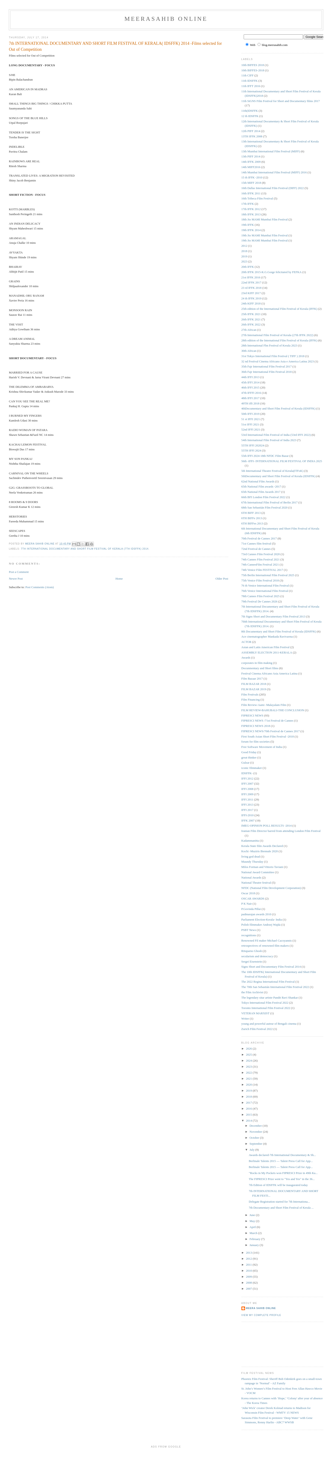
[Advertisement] (262, 1343)
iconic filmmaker (251, 768)
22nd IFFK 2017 (251, 282)
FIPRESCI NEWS (252, 715)
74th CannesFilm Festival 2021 (260, 564)
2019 (244, 256)
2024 (249, 1060)
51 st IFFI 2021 (250, 419)
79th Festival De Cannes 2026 (259, 601)
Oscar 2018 (248, 893)
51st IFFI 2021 (250, 424)
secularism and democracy (257, 956)
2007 (249, 1288)
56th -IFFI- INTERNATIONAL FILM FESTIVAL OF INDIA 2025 (281, 461)
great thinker (249, 757)
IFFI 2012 (247, 778)
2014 (249, 1120)
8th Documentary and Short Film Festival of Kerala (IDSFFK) (278, 631)
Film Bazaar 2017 (252, 678)
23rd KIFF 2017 (251, 293)
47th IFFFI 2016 (251, 392)
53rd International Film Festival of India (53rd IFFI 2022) (276, 434)
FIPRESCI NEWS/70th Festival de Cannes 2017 (270, 731)
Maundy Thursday (252, 861)
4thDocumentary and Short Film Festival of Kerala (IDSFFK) (278, 408)
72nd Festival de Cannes (256, 549)
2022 (249, 1072)
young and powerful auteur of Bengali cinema (268, 1023)
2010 (249, 1270)
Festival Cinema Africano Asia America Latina (269, 673)
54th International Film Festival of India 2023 (268, 440)
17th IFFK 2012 (251, 209)
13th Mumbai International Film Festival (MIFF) (270, 151)
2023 (244, 261)
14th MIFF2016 (251, 167)
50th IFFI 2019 (250, 413)
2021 (249, 1078)
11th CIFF (247, 75)
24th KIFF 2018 (251, 303)
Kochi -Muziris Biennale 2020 (259, 851)
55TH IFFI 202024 (252, 445)
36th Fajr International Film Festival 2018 (266, 371)
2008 (249, 1282)
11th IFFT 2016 (250, 86)
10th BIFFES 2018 (252, 65)
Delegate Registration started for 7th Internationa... (279, 1201)
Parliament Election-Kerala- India (261, 919)
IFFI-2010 (247, 815)
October (254, 1137)
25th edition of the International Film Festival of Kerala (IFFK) (279, 308)
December (256, 1125)
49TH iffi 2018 (250, 403)
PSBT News (248, 930)
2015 (249, 1114)
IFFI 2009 (247, 794)
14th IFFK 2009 (251, 161)
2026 (249, 1048)
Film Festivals (249, 694)
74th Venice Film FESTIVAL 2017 (262, 570)
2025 (249, 1054)
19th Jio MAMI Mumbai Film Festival (264, 235)
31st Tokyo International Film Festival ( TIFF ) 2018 (273, 356)
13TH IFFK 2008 (251, 136)
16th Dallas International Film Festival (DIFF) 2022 (272, 188)
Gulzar (245, 762)
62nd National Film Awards (258, 481)
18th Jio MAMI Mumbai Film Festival (264, 219)
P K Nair (246, 903)
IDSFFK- (247, 773)
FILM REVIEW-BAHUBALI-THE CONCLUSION (272, 710)
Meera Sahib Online (261, 1308)
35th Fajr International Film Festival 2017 (266, 366)
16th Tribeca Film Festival (257, 198)
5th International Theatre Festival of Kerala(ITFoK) (272, 471)
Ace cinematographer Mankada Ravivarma (267, 636)
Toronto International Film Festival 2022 (265, 1008)
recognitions (248, 935)
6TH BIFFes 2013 (252, 523)
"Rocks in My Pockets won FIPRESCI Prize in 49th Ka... (283, 1173)
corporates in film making (257, 663)
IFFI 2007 (247, 783)
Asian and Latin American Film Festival (265, 647)
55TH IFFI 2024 (251, 450)
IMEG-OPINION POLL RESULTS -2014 (266, 825)
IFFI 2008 (247, 789)
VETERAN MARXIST (255, 1013)
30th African (248, 350)
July (252, 1149)
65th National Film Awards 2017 (261, 492)
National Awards (251, 877)
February (255, 1239)
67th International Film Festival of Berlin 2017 (269, 502)
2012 (244, 245)
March (253, 1233)
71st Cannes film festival (256, 543)
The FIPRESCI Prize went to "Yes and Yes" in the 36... (282, 1179)
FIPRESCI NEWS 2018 (255, 726)
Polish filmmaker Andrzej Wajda (261, 924)
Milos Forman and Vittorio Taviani (262, 867)
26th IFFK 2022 (251, 324)
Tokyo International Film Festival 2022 (264, 1002)
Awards (245, 657)
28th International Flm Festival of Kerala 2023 (269, 345)
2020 (249, 1084)
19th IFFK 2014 (251, 230)
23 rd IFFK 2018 (251, 287)
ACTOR (246, 642)
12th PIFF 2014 (250, 131)
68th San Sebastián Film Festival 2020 (264, 507)
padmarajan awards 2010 (256, 914)
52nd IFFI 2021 (250, 429)
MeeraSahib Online (166, 18)
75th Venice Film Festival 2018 (260, 580)
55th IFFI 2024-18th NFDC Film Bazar (265, 456)
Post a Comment (19, 572)
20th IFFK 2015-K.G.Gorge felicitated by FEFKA (271, 272)
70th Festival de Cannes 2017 (259, 538)
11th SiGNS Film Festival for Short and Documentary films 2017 (280, 101)
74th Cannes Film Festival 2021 (260, 559)
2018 (244, 251)
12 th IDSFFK (249, 116)
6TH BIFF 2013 (251, 513)
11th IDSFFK (249, 80)
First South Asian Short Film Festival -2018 (267, 736)
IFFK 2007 (248, 820)
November (256, 1131)
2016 (249, 1108)
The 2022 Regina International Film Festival (268, 981)
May (252, 1221)
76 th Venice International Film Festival (265, 585)
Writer (245, 1018)
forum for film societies (255, 741)
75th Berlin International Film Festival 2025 (267, 575)
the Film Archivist (252, 992)
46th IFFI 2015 (250, 387)
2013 (249, 1252)
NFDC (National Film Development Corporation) (271, 888)
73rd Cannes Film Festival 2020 (260, 554)
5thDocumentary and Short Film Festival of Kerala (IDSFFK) (278, 476)
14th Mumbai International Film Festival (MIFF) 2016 (274, 172)
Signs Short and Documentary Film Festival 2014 (271, 966)
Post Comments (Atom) (39, 587)
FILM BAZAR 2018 (253, 684)
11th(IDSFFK (249, 110)
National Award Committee (257, 872)
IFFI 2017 (247, 810)
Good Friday (249, 752)
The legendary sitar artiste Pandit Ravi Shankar (269, 997)
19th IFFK (247, 224)
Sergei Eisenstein (251, 961)
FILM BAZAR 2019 (253, 689)
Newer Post (16, 578)
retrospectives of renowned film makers (265, 945)
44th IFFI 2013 (250, 377)
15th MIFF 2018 (251, 182)
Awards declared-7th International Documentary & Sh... (282, 1155)
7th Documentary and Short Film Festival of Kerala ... (281, 1207)
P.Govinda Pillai (251, 909)
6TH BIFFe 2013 (251, 518)
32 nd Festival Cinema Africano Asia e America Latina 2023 (277, 361)
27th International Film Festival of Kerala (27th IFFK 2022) (277, 335)
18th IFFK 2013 (251, 214)
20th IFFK (247, 266)
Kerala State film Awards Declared (262, 846)
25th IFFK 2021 (251, 314)
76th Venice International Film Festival (264, 591)
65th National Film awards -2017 (261, 486)
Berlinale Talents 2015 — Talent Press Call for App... (281, 1161)
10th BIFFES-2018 (252, 70)
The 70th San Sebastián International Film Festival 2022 (275, 987)
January (254, 1245)
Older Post (222, 578)
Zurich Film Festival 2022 (257, 1029)
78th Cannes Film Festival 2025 (260, 596)
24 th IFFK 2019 (251, 298)
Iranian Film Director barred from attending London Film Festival (281, 831)
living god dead (250, 856)
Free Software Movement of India (261, 747)
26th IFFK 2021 (251, 319)
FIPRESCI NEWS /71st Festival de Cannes (267, 720)
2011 (249, 1264)
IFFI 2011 (247, 799)
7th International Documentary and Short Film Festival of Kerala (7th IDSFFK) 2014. (85, 549)
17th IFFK (247, 203)
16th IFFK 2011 (251, 193)
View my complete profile (261, 1315)
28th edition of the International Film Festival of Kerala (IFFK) (279, 340)
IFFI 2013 (247, 804)
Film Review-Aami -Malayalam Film (263, 705)
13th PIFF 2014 (250, 156)
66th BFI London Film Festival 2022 (263, 497)
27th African (248, 329)
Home (119, 578)
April (253, 1227)
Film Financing (250, 699)
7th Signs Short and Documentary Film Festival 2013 (273, 616)
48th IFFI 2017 (250, 398)
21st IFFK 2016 (250, 277)
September (256, 1143)
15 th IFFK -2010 (251, 177)
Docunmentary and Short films (260, 668)
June (252, 1215)
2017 (249, 1102)
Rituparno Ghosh (251, 951)
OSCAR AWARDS (252, 898)
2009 (249, 1276)
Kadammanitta (250, 840)
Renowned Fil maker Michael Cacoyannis (266, 940)
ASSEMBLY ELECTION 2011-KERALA (266, 652)
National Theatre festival (256, 882)
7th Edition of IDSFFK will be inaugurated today (278, 1185)
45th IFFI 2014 (250, 382)
